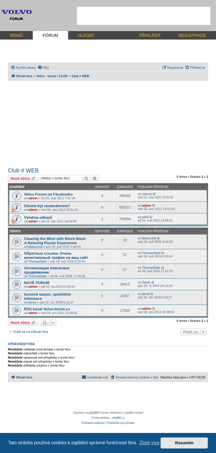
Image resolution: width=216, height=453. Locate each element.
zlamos (147, 194)
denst (32, 302)
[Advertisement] (143, 15)
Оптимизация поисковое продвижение (47, 270)
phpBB (93, 412)
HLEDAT (86, 35)
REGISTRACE (192, 35)
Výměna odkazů (38, 217)
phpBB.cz (119, 417)
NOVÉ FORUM (36, 283)
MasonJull (35, 246)
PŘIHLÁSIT (150, 35)
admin (32, 198)
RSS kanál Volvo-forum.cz (47, 309)
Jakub (146, 282)
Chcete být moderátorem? (47, 206)
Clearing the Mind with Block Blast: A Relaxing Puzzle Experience (55, 241)
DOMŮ (16, 35)
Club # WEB (23, 170)
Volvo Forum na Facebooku (48, 194)
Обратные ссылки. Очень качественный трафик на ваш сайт (56, 255)
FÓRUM (50, 35)
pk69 (145, 217)
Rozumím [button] (184, 443)
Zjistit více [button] (149, 442)
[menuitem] (43, 67)
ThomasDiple (37, 261)
